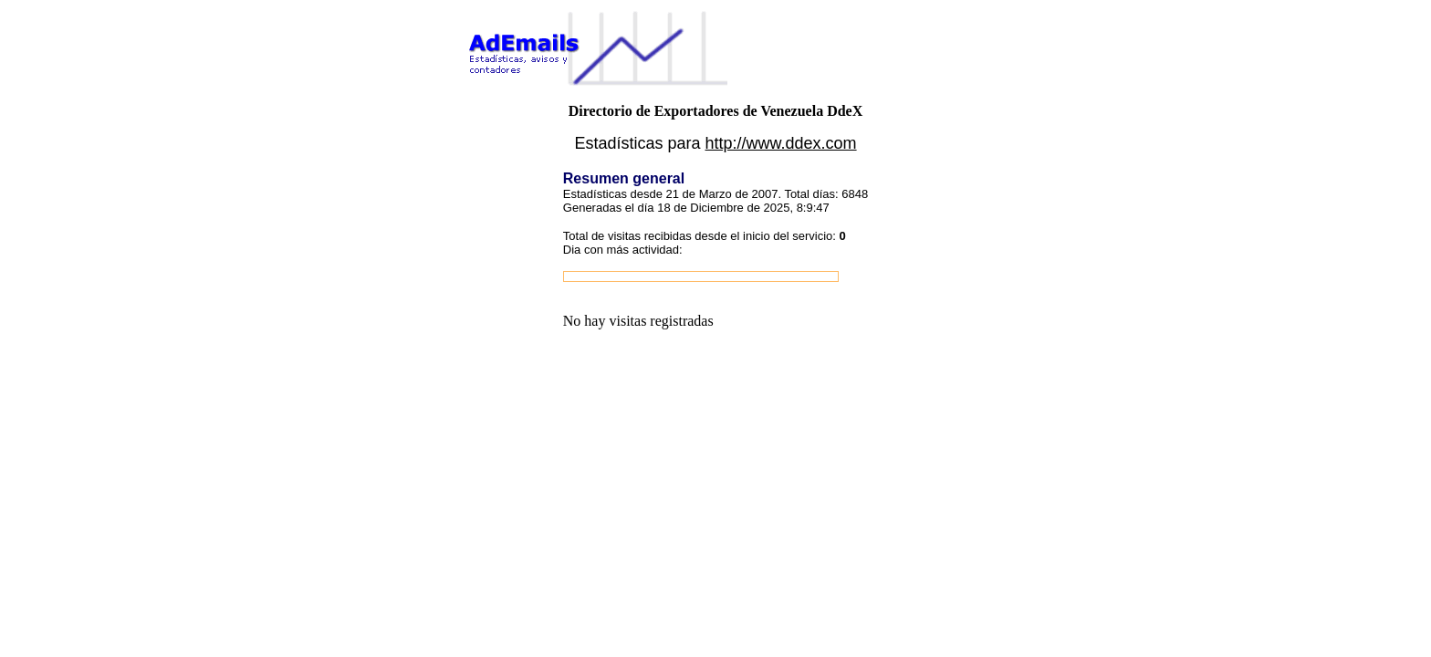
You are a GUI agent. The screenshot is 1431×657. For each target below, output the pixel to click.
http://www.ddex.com (781, 143)
